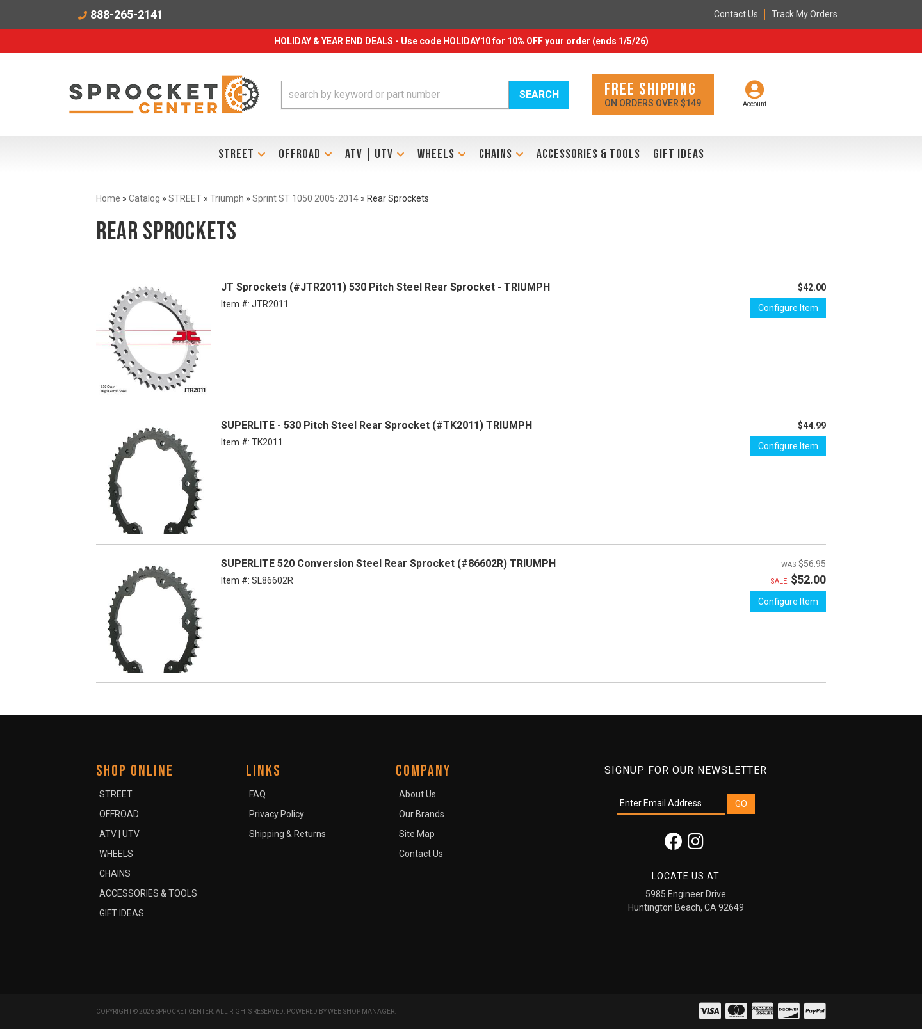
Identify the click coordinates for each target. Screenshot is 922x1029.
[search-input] (395, 94)
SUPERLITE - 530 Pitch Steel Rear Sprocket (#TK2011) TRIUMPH (376, 425)
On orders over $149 (652, 93)
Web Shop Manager (361, 1011)
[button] (425, 95)
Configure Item (788, 308)
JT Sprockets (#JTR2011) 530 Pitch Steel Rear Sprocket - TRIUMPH (385, 287)
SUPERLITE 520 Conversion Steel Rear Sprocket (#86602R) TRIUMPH (388, 563)
